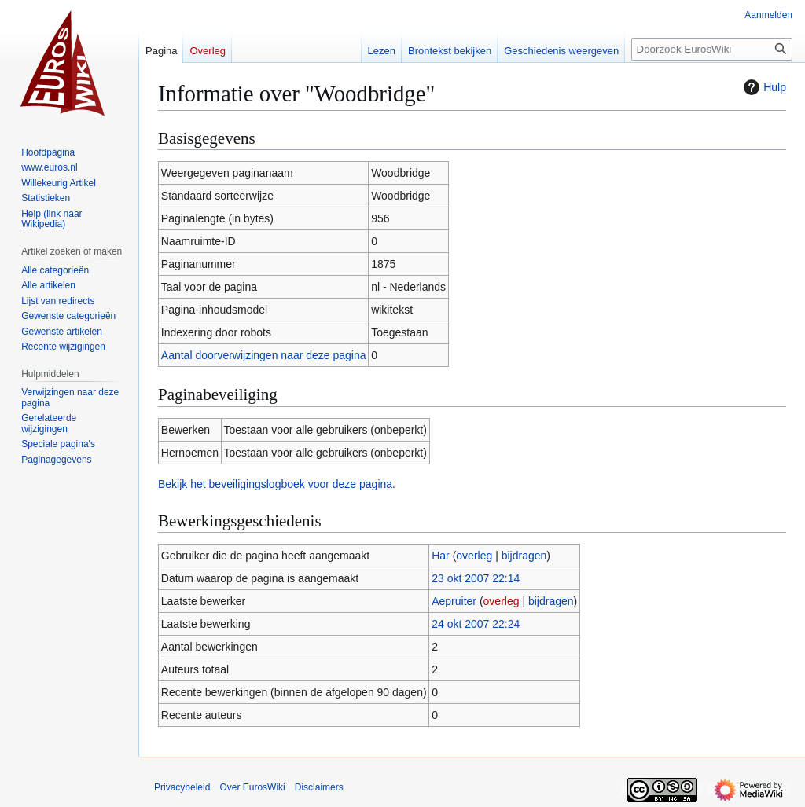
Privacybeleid (182, 787)
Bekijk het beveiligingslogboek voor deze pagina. (276, 484)
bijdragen (524, 555)
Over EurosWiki (252, 787)
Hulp (763, 87)
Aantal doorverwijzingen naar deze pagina (263, 355)
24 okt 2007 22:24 (476, 624)
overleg (474, 555)
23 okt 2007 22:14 (476, 578)
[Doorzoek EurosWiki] (711, 49)
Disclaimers (319, 787)
